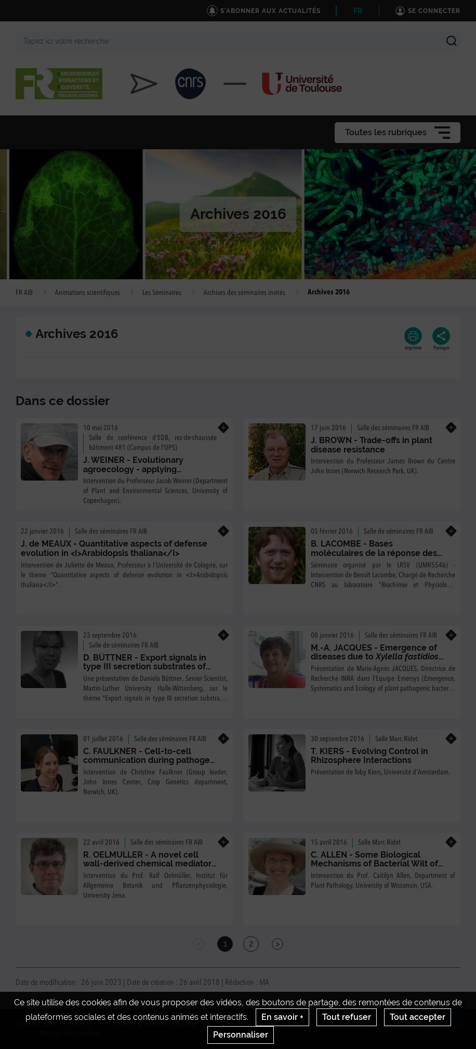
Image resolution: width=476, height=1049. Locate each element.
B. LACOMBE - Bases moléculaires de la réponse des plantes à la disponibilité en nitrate (374, 557)
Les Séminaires (161, 292)
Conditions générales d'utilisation (271, 1024)
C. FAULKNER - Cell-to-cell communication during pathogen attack (149, 760)
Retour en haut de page (458, 1018)
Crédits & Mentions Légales (156, 1024)
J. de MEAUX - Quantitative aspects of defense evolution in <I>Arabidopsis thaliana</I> (114, 548)
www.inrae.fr (441, 1024)
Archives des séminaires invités (244, 292)
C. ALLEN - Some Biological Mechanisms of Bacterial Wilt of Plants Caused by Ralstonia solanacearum (374, 868)
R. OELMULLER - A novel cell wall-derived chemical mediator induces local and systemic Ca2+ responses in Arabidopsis (148, 868)
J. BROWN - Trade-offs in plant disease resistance (371, 445)
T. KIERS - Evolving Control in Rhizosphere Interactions (369, 756)
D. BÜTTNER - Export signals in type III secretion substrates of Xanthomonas (144, 667)
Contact (79, 1024)
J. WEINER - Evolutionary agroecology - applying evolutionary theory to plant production (139, 474)
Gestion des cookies (69, 1033)
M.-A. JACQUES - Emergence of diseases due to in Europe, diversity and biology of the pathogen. (377, 661)
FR (357, 11)
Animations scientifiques (87, 292)
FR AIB (24, 292)
